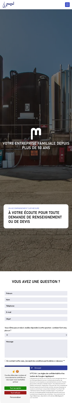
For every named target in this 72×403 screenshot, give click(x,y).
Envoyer (38, 368)
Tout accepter (15, 388)
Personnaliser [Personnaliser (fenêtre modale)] (15, 397)
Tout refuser (15, 393)
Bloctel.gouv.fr (59, 396)
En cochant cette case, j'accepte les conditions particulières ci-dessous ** (35, 361)
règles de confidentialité (50, 373)
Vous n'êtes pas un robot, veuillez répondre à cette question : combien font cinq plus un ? (35, 329)
